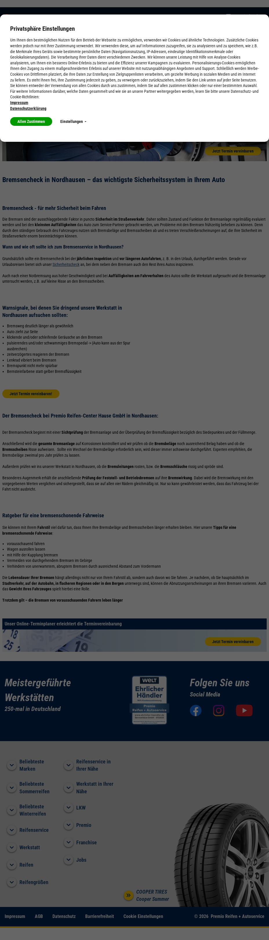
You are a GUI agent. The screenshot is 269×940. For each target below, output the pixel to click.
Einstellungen (73, 121)
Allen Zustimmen (31, 121)
